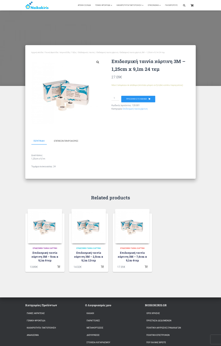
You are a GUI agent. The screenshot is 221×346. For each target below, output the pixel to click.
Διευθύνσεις (93, 335)
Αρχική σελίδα (37, 52)
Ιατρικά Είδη (65, 52)
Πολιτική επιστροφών (158, 335)
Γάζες (74, 52)
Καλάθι (90, 313)
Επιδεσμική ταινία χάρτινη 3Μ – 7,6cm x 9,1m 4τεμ (132, 256)
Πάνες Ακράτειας (36, 313)
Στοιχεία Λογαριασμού (98, 342)
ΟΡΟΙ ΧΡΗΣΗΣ (153, 313)
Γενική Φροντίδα (103, 5)
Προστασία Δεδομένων (158, 320)
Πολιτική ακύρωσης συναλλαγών (163, 328)
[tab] (41, 141)
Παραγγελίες (93, 320)
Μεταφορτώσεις (95, 328)
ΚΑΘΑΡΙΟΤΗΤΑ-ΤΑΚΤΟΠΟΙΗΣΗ (130, 5)
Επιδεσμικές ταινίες (86, 52)
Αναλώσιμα (33, 335)
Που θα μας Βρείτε (156, 342)
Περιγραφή (39, 141)
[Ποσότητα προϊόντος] (115, 98)
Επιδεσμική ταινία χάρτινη (107, 52)
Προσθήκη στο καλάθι (136, 99)
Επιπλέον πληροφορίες (66, 141)
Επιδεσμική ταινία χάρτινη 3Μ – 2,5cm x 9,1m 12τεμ (88, 256)
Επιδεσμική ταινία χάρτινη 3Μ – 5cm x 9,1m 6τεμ (44, 256)
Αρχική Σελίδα (84, 5)
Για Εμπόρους (171, 5)
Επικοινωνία (154, 5)
